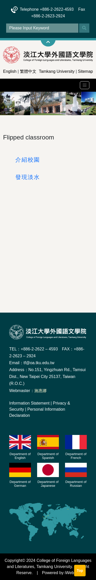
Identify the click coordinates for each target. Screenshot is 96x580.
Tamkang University (57, 71)
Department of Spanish (47, 456)
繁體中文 (28, 71)
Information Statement (29, 403)
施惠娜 (40, 390)
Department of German (19, 484)
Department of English (19, 456)
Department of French (75, 456)
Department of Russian (75, 484)
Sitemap (85, 71)
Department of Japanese (47, 484)
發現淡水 (27, 177)
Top (80, 571)
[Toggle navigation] (84, 85)
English (9, 71)
